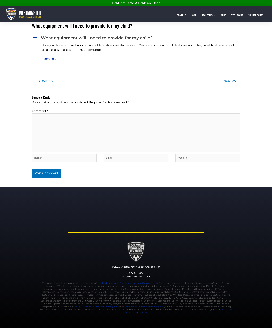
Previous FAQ (42, 80)
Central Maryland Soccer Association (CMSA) (96, 306)
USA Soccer (160, 283)
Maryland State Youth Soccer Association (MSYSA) (123, 283)
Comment (40, 111)
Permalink (48, 58)
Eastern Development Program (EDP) (144, 306)
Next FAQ (232, 80)
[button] (136, 38)
